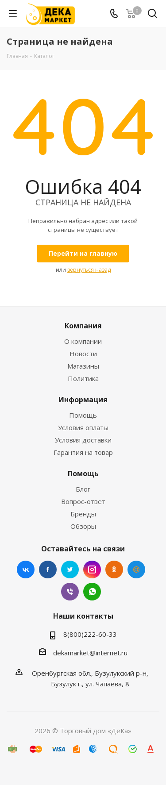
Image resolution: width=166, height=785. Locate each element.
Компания (83, 326)
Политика (83, 378)
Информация (83, 399)
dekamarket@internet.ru (90, 652)
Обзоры (83, 526)
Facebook (48, 569)
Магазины (83, 366)
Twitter (70, 569)
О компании (83, 341)
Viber (70, 591)
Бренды (83, 513)
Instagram (92, 569)
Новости (83, 353)
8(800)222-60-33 (90, 634)
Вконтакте (26, 569)
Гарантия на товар (83, 452)
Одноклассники (114, 569)
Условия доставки (83, 439)
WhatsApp (92, 591)
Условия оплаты (83, 427)
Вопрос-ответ (83, 501)
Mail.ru (136, 569)
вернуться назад (89, 269)
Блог (83, 489)
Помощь (83, 415)
